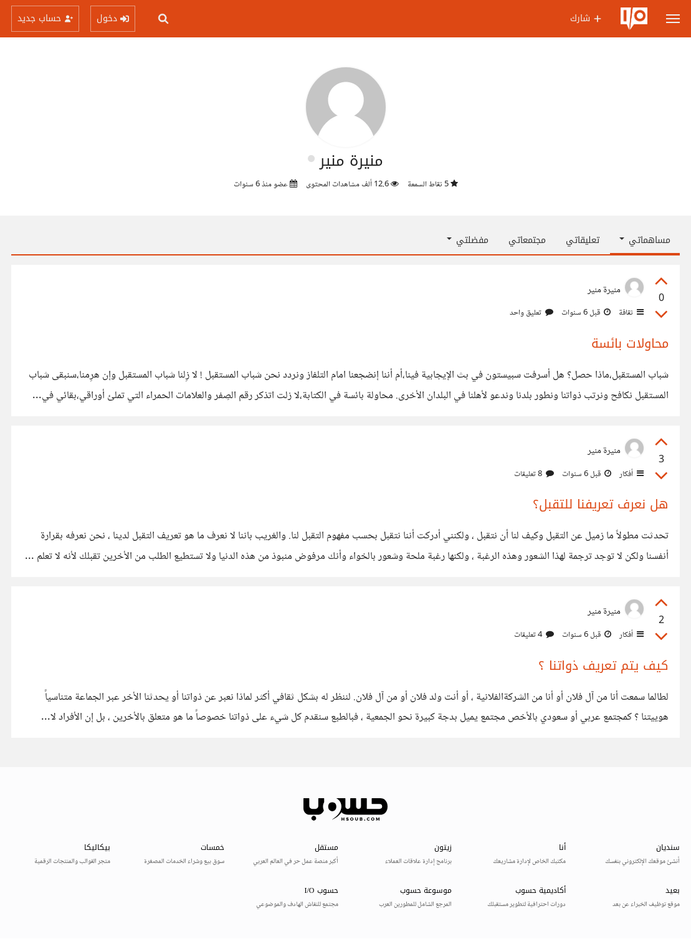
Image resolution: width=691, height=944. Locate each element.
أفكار (630, 474)
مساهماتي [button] (644, 240)
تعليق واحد (531, 313)
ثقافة (630, 313)
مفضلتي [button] (467, 240)
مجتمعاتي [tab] (527, 240)
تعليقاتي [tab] (582, 240)
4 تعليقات (534, 635)
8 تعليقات (534, 474)
